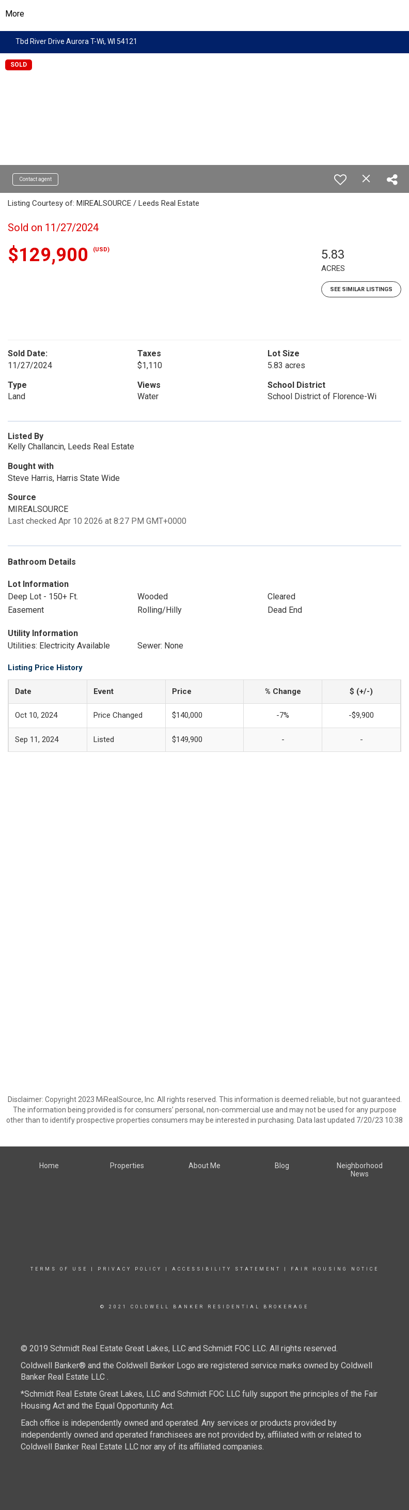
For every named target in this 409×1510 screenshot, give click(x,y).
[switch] (340, 179)
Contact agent (35, 179)
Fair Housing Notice (335, 1269)
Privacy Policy (130, 1269)
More (14, 14)
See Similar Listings (361, 289)
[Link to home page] (204, 14)
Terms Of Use (59, 1269)
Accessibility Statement (226, 1269)
